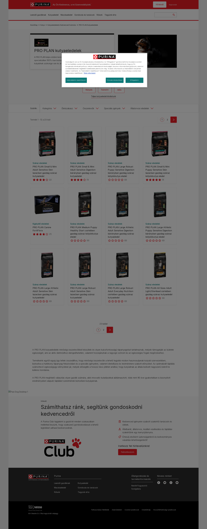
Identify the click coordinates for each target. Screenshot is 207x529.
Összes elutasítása (114, 80)
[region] (104, 70)
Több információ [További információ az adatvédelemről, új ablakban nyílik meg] (89, 73)
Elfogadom (134, 80)
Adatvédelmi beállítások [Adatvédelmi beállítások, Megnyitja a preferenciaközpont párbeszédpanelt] (76, 80)
